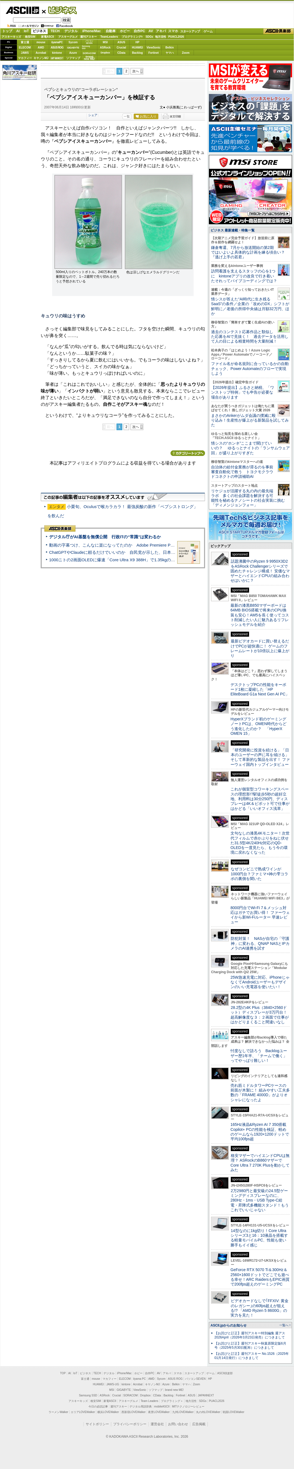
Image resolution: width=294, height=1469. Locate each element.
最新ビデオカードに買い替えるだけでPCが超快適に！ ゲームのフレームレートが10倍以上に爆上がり (259, 648)
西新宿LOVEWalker (133, 1412)
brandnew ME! (89, 58)
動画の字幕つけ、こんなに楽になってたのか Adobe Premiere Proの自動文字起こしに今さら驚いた (143, 545)
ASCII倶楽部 (278, 31)
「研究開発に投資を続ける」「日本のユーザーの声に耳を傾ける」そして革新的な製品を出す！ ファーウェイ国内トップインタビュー (260, 757)
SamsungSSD (86, 47)
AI (18, 31)
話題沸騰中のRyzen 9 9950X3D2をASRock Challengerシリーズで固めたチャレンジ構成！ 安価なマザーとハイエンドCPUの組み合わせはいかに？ (260, 571)
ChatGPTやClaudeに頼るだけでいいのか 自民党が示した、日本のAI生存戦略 (122, 552)
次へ (135, 71)
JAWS (25, 52)
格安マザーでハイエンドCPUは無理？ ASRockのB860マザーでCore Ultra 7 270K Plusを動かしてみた (260, 1162)
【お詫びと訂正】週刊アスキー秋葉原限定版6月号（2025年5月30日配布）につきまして (250, 1346)
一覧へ (283, 1325)
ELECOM (25, 47)
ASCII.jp (22, 10)
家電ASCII (47, 36)
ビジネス (59, 10)
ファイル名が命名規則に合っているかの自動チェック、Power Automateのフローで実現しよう (250, 368)
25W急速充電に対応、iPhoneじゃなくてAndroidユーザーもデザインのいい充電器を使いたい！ (260, 982)
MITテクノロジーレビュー (188, 1406)
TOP (63, 1373)
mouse (40, 42)
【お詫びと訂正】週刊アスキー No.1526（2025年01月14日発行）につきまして (251, 1356)
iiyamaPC (57, 42)
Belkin (169, 47)
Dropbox (105, 52)
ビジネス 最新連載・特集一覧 (233, 230)
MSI (105, 42)
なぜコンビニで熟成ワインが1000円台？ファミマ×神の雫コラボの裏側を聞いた (259, 874)
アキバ (161, 31)
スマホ (173, 31)
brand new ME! (174, 1389)
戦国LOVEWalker (233, 1412)
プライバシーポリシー (129, 1424)
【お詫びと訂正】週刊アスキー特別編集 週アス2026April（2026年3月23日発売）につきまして (249, 1335)
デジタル (71, 31)
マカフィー (25, 58)
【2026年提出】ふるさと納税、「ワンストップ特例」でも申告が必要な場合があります (242, 392)
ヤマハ (170, 52)
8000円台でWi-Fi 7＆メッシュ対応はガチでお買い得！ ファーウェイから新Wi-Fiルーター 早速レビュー (260, 915)
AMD (41, 47)
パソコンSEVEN (89, 42)
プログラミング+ (132, 36)
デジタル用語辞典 (141, 1406)
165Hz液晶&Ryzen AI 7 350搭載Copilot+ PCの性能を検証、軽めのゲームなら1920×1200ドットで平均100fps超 (259, 1131)
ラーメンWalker (58, 1412)
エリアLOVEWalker (83, 1412)
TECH (55, 31)
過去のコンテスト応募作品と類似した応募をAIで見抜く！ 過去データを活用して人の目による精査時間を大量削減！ (249, 337)
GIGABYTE (73, 47)
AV (151, 31)
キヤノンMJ (41, 58)
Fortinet (153, 52)
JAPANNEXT (57, 58)
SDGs (149, 36)
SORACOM (130, 1395)
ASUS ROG (57, 47)
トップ (7, 31)
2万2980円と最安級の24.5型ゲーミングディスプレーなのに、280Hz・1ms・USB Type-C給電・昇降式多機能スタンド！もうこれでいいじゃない (259, 1200)
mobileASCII (162, 1406)
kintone (57, 52)
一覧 (127, 116)
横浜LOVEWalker (108, 1412)
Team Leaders (149, 1400)
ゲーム (208, 31)
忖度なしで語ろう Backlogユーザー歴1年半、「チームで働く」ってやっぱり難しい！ (258, 1056)
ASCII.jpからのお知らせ (229, 1325)
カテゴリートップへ (188, 453)
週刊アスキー (88, 36)
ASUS (121, 42)
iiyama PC (139, 1378)
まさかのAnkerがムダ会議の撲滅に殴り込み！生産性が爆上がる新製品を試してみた (250, 420)
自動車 (111, 31)
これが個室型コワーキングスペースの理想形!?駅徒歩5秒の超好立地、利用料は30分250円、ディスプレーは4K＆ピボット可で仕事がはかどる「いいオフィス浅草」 (260, 798)
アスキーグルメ (68, 36)
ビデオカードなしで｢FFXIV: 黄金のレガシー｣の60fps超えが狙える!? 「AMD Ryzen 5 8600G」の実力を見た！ (259, 1308)
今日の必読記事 (98, 1406)
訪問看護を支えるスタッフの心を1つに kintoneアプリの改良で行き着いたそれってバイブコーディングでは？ (244, 276)
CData (121, 52)
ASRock (105, 47)
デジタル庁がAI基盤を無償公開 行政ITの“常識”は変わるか (105, 536)
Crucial (121, 47)
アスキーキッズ (11, 36)
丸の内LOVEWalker (208, 1412)
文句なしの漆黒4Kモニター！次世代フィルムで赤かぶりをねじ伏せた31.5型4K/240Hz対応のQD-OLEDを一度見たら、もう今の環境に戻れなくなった (260, 843)
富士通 (25, 42)
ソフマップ (73, 58)
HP (138, 42)
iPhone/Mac (91, 31)
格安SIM (30, 36)
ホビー (125, 31)
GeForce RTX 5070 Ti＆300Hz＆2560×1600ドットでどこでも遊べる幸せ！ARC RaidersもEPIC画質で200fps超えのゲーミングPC (260, 1276)
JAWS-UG (112, 1384)
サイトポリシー (97, 1424)
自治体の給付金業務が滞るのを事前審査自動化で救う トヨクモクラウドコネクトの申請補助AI (242, 472)
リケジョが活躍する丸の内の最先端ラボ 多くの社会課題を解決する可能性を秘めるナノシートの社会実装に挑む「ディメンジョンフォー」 (248, 498)
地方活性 (160, 36)
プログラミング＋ (172, 1400)
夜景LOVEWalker (158, 1412)
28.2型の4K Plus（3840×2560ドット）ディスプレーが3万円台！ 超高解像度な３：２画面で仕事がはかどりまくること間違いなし (259, 1014)
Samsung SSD (88, 1395)
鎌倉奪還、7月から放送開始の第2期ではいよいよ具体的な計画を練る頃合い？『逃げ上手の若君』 (248, 252)
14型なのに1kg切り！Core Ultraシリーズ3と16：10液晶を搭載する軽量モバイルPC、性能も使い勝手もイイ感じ (259, 1237)
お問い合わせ (178, 1424)
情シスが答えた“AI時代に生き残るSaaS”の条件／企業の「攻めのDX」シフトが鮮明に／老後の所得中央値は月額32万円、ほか (250, 306)
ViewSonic (154, 47)
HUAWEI (137, 47)
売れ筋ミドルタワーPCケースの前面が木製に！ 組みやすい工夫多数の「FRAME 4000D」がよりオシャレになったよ (260, 1092)
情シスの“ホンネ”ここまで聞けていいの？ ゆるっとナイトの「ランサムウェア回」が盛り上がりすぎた (250, 448)
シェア (92, 115)
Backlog (137, 52)
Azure (73, 52)
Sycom (73, 42)
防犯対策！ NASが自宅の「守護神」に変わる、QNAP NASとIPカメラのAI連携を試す (260, 943)
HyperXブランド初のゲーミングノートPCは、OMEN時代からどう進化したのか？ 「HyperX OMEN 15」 (258, 726)
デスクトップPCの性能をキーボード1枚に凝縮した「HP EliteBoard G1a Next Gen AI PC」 (259, 689)
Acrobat (41, 52)
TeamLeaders (109, 36)
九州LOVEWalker (183, 1412)
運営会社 (157, 1424)
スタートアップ (190, 31)
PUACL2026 (176, 36)
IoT (26, 31)
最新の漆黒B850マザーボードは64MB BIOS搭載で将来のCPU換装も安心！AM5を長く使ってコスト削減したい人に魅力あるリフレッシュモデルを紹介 (259, 615)
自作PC (139, 31)
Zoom (185, 52)
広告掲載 (199, 1424)
